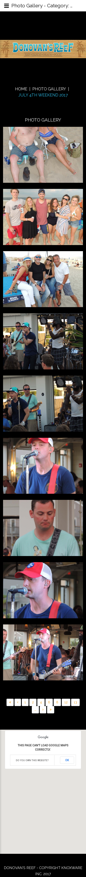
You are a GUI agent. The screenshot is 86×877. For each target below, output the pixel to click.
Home (21, 88)
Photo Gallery (49, 88)
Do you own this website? (32, 760)
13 (75, 702)
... (35, 710)
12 (66, 702)
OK (67, 760)
